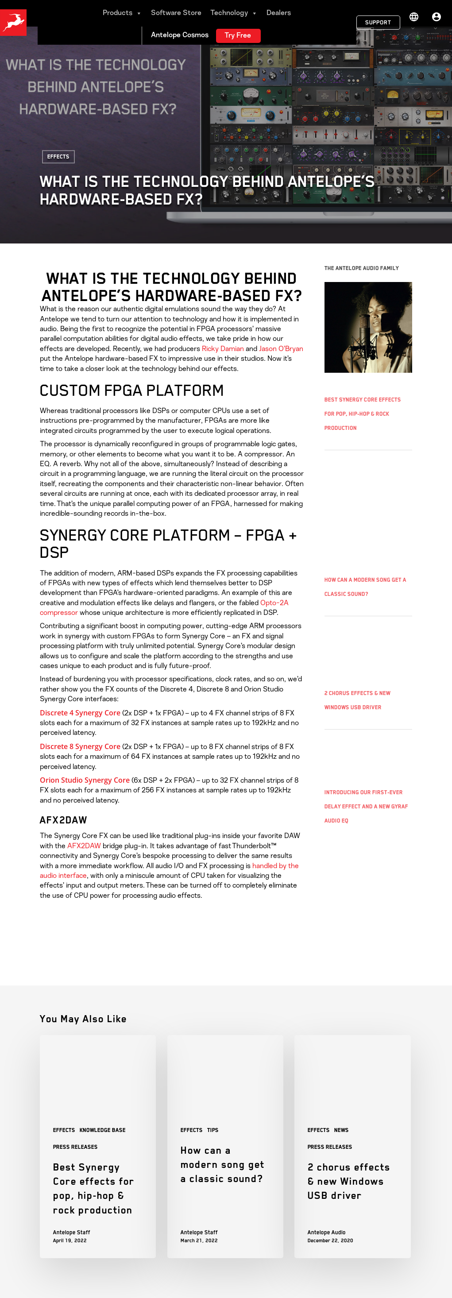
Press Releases (75, 1147)
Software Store (176, 13)
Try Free (237, 35)
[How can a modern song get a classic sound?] (225, 1146)
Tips (213, 1130)
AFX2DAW (84, 846)
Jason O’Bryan (281, 348)
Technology (234, 13)
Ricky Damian (222, 348)
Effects (58, 157)
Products (122, 13)
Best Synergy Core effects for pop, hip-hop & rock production (363, 414)
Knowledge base (103, 1130)
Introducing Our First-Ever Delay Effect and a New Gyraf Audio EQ (366, 806)
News (341, 1130)
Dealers (279, 13)
